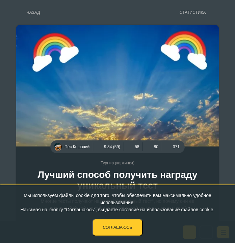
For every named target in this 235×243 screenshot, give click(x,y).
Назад (33, 12)
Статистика (193, 12)
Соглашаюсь (117, 227)
